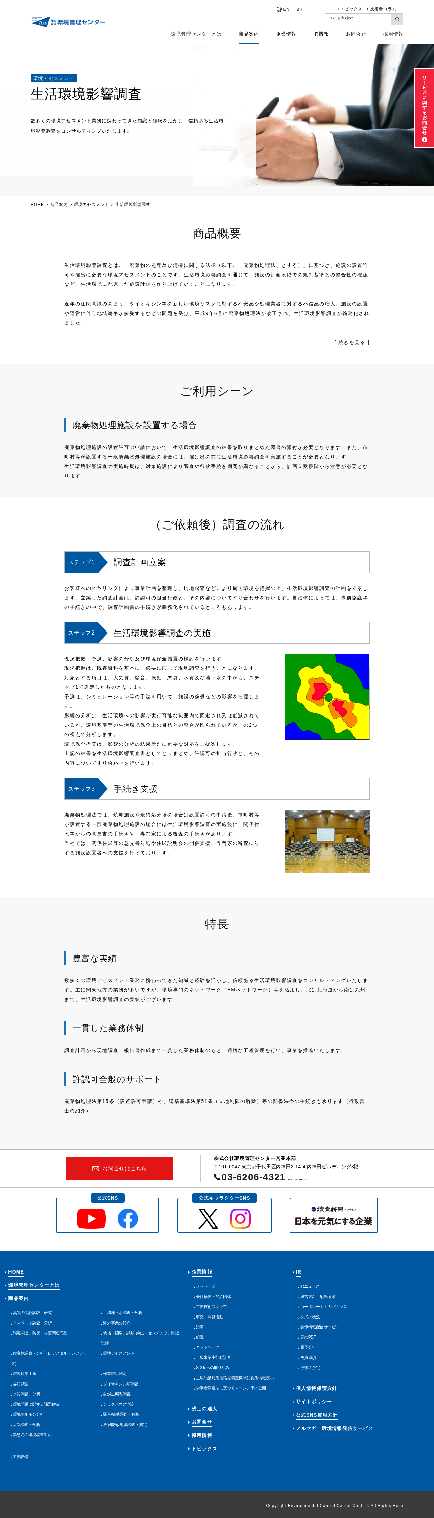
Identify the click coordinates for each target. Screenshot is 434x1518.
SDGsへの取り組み (213, 1367)
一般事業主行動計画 (213, 1357)
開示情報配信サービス (319, 1327)
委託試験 (20, 1384)
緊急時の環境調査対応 (32, 1434)
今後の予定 (310, 1367)
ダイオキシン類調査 (120, 1384)
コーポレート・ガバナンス (323, 1306)
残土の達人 (204, 1408)
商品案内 (59, 204)
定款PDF (308, 1337)
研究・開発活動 (209, 1316)
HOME (37, 204)
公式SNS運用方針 (317, 1415)
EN (286, 9)
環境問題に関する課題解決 (36, 1404)
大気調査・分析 (26, 1424)
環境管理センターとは (196, 34)
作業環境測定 (114, 1373)
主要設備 (20, 1456)
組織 (200, 1337)
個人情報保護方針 (316, 1388)
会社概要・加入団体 (213, 1296)
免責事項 (308, 1357)
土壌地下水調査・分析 (122, 1312)
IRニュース (310, 1286)
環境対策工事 (24, 1373)
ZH (300, 9)
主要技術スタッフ (211, 1306)
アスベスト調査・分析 (32, 1323)
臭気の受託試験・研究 (32, 1312)
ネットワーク (207, 1347)
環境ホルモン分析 (28, 1414)
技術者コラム (383, 9)
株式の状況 (310, 1316)
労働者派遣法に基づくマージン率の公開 (231, 1388)
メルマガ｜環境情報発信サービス (334, 1428)
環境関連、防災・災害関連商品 (40, 1333)
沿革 (200, 1327)
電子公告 (308, 1347)
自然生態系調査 (117, 1394)
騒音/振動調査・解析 (121, 1414)
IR (298, 1272)
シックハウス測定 (118, 1404)
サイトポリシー (314, 1401)
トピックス (351, 9)
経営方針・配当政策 (318, 1296)
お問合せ (356, 34)
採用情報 (393, 34)
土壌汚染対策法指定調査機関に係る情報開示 (235, 1377)
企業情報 (202, 1272)
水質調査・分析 (26, 1394)
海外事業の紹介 (117, 1323)
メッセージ (206, 1286)
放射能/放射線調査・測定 (125, 1424)
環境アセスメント (91, 204)
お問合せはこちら (124, 1168)
